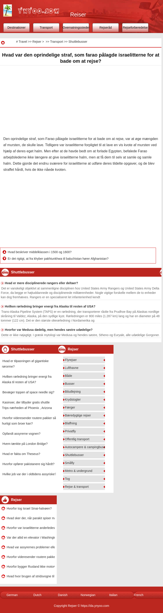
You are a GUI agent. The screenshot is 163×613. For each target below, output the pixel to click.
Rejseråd (105, 27)
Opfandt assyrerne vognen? (21, 433)
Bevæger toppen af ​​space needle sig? (28, 392)
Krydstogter (73, 399)
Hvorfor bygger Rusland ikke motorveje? (31, 566)
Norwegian (88, 595)
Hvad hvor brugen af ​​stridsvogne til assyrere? (31, 576)
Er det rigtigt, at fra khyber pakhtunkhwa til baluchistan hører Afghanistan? (58, 258)
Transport (46, 27)
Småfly (69, 463)
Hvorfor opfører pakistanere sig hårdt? (28, 464)
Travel (23, 41)
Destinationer (16, 27)
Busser (70, 383)
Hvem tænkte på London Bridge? (25, 443)
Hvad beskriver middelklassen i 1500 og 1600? (40, 252)
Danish (63, 595)
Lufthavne (72, 368)
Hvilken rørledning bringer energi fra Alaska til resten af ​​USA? (50, 306)
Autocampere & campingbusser (86, 447)
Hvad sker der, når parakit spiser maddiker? (31, 518)
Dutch (37, 595)
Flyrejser (71, 360)
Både (68, 375)
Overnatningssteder (76, 27)
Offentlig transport (77, 439)
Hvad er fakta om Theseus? (21, 454)
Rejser (36, 41)
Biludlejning (73, 391)
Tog (67, 478)
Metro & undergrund (78, 471)
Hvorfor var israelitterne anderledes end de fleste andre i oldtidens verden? (31, 528)
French (138, 595)
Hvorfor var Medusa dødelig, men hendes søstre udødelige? (49, 329)
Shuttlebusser (77, 41)
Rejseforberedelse (135, 27)
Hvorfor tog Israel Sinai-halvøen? (29, 508)
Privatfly (70, 431)
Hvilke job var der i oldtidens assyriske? (29, 474)
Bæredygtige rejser (78, 415)
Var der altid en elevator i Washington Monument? (31, 537)
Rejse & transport (77, 486)
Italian (113, 595)
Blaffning (71, 423)
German (12, 595)
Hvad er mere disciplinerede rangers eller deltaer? (41, 283)
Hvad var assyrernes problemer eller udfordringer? (31, 547)
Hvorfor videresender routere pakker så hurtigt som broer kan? (31, 557)
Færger (70, 407)
